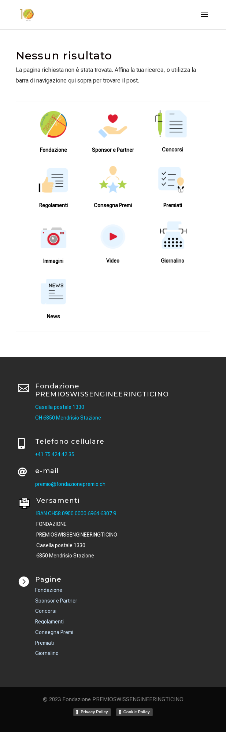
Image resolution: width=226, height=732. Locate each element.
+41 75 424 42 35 (54, 454)
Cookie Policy (136, 712)
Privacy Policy (94, 712)
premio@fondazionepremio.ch (70, 484)
